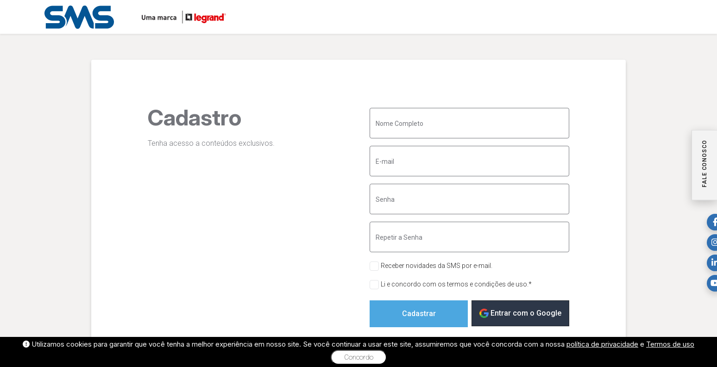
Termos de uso (670, 344)
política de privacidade (602, 344)
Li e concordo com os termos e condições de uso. (456, 284)
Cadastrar (419, 313)
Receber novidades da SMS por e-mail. (436, 265)
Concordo (358, 357)
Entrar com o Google (520, 313)
